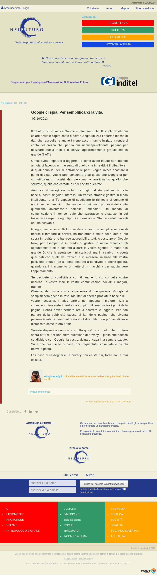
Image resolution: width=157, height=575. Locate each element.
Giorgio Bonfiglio (54, 376)
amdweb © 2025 (148, 548)
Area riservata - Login (17, 8)
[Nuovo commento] (40, 391)
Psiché (69, 525)
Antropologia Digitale (23, 530)
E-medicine (71, 514)
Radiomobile (15, 514)
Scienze (11, 525)
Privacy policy (85, 559)
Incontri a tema (75, 536)
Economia (118, 508)
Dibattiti (117, 525)
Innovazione (15, 519)
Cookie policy (71, 559)
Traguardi (71, 530)
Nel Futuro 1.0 (8, 103)
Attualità (118, 536)
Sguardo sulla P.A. (125, 530)
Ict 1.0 (22, 103)
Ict (8, 508)
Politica (117, 514)
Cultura (70, 508)
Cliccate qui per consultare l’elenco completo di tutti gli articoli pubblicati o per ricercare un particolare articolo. (117, 424)
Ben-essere (72, 519)
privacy (118, 489)
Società (116, 519)
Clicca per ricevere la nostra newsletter (104, 484)
